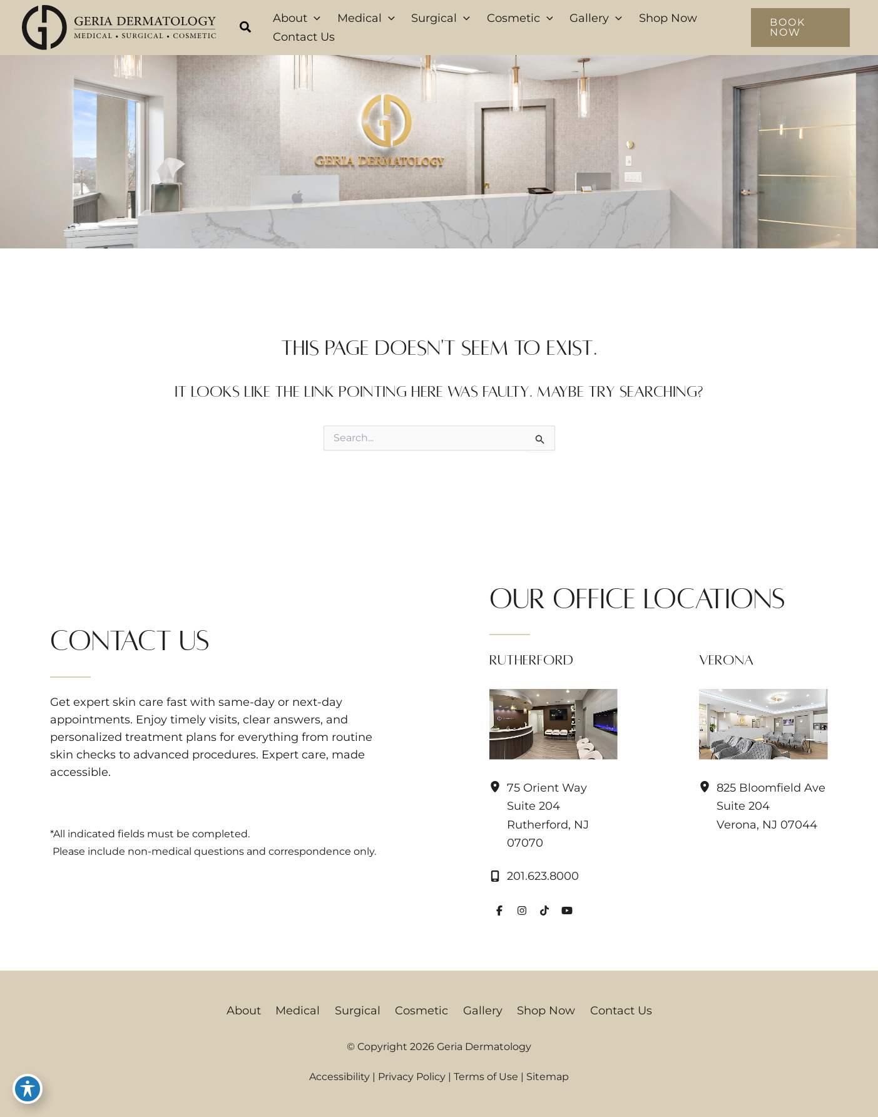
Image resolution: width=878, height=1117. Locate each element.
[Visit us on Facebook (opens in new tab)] (499, 910)
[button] (246, 28)
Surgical (361, 1011)
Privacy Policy (412, 1077)
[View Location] (498, 787)
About (254, 1011)
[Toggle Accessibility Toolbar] (28, 1089)
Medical (304, 1011)
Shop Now (539, 1011)
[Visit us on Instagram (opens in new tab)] (522, 910)
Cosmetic (421, 1011)
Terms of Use (486, 1077)
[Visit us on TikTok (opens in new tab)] (544, 910)
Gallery (479, 1011)
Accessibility (339, 1077)
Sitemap (547, 1077)
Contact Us (610, 1011)
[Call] (534, 876)
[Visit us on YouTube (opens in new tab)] (567, 910)
